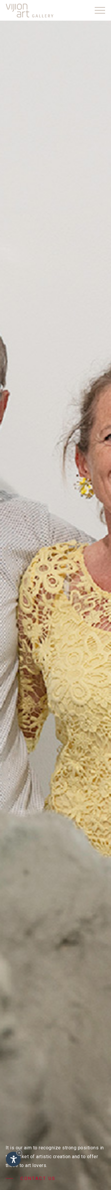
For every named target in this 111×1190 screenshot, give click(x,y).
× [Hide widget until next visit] (19, 1153)
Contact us (31, 1178)
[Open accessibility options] (13, 1159)
